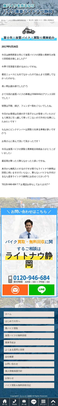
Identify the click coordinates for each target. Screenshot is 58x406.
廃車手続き (10, 342)
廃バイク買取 (11, 328)
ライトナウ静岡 (25, 396)
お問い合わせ (11, 364)
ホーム (3, 20)
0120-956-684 (29, 279)
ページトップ (53, 402)
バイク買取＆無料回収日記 (17, 20)
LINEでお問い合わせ (41, 289)
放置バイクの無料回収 (16, 335)
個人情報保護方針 (13, 371)
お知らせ (9, 378)
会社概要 (9, 357)
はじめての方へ (12, 321)
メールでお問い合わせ (15, 289)
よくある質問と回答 (14, 349)
